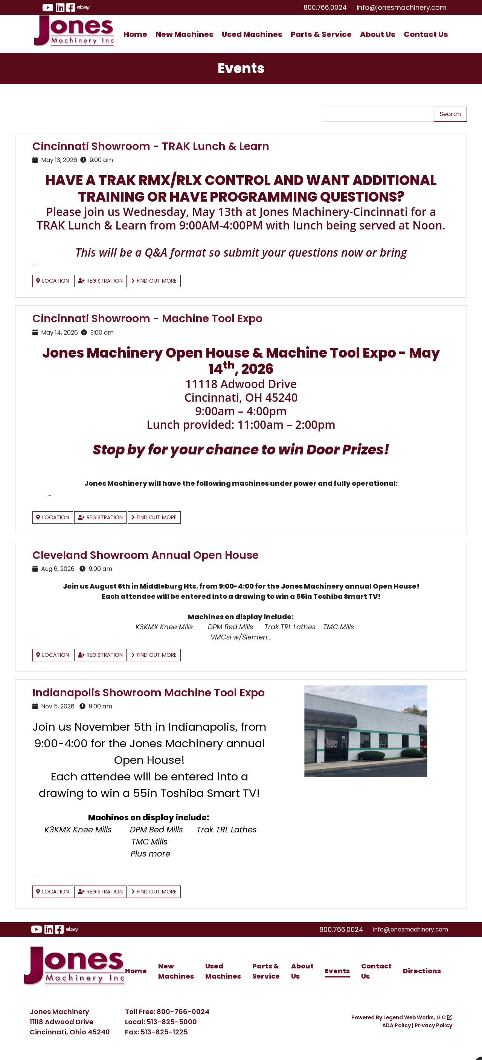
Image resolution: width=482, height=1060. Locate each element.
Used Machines (252, 34)
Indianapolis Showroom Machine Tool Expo (139, 695)
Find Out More (166, 281)
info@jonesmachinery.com (402, 7)
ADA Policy (390, 1033)
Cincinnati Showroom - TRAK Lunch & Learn (157, 146)
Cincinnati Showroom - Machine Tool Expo (153, 317)
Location (54, 281)
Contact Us (426, 34)
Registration (107, 281)
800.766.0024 (323, 7)
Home (135, 34)
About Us (377, 34)
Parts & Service (321, 34)
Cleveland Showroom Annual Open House (151, 552)
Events (337, 979)
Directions (422, 979)
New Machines (185, 34)
